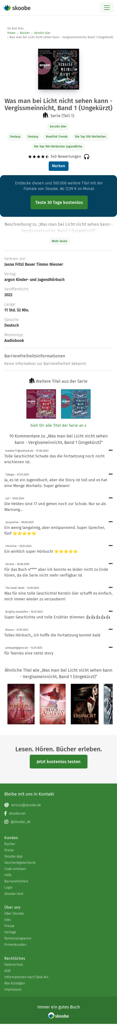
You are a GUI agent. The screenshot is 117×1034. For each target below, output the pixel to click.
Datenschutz (13, 965)
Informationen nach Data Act (26, 977)
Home (11, 33)
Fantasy (15, 136)
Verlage (10, 932)
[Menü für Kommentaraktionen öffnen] (111, 450)
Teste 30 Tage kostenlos (59, 202)
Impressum (13, 989)
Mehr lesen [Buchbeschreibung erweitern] (59, 241)
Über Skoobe (14, 913)
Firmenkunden (15, 945)
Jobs (7, 920)
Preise (9, 850)
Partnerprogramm (17, 938)
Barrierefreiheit (16, 881)
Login (8, 887)
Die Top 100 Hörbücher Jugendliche (58, 146)
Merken (58, 166)
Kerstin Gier (42, 33)
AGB (7, 971)
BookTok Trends (57, 136)
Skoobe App (13, 856)
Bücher (25, 33)
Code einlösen (15, 869)
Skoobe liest (13, 894)
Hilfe (8, 875)
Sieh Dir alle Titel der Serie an (58, 425)
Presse (9, 926)
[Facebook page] (58, 813)
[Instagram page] (58, 821)
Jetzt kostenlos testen (59, 761)
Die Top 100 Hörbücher (90, 136)
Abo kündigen (14, 983)
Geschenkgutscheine (20, 863)
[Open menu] (107, 8)
